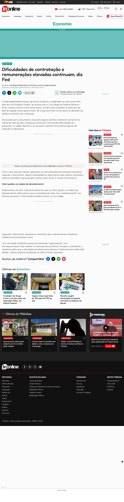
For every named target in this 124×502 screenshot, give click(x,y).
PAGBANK (40, 2)
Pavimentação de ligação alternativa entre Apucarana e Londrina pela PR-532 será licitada (112, 141)
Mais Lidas (5, 381)
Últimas (99, 16)
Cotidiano (5, 404)
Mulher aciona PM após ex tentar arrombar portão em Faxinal (72, 343)
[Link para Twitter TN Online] (30, 367)
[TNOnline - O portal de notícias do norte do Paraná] (11, 9)
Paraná (39, 16)
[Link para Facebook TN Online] (25, 367)
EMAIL (116, 2)
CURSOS (47, 2)
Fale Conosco (81, 381)
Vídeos (90, 16)
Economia (62, 24)
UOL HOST (32, 2)
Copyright (80, 389)
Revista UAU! (59, 16)
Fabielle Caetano (36, 392)
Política (48, 16)
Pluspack (110, 389)
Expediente (80, 387)
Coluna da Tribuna (36, 381)
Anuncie (79, 384)
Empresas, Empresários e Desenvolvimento (45, 387)
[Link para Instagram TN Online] (35, 367)
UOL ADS (63, 2)
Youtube (110, 346)
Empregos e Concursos (76, 16)
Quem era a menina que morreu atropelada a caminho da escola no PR (113, 175)
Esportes (5, 410)
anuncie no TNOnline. (64, 166)
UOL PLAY (55, 2)
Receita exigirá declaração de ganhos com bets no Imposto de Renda (71, 299)
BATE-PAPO (105, 2)
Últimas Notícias (7, 384)
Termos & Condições (83, 392)
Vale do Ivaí (29, 16)
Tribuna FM (111, 384)
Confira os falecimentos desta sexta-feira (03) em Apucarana (113, 192)
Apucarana (6, 16)
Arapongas (17, 16)
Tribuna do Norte (113, 381)
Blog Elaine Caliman (36, 389)
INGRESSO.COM (22, 2)
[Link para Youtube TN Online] (40, 367)
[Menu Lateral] (121, 9)
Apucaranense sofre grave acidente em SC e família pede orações (112, 207)
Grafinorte (111, 387)
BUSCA (95, 2)
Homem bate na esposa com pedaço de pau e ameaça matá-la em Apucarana (112, 159)
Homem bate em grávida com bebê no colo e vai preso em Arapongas (44, 343)
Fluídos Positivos (35, 384)
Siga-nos (29, 93)
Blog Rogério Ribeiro (37, 395)
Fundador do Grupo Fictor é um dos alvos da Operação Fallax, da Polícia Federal (14, 299)
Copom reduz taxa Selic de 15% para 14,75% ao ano (42, 298)
